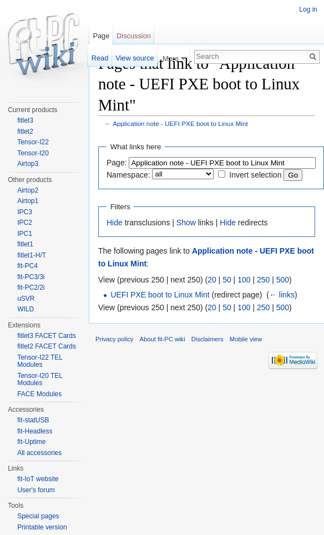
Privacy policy (114, 339)
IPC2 (24, 222)
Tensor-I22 (33, 142)
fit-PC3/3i (30, 277)
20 (211, 279)
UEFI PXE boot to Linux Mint (159, 294)
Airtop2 (27, 190)
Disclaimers (207, 339)
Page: (117, 162)
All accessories (39, 453)
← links (282, 294)
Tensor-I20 (33, 153)
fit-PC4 (27, 266)
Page (101, 36)
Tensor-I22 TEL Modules (39, 361)
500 (282, 279)
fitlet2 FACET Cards (46, 346)
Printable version (42, 527)
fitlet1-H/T (31, 255)
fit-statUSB (33, 420)
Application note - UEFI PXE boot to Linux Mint (180, 123)
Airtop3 (27, 164)
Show (186, 222)
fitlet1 (25, 244)
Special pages (38, 516)
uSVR (25, 298)
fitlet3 (25, 120)
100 (243, 279)
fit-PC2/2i (30, 287)
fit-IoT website (37, 479)
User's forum (36, 490)
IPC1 (24, 234)
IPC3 (24, 212)
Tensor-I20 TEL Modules (39, 379)
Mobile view (246, 339)
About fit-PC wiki (162, 339)
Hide (115, 222)
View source (134, 58)
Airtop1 (27, 201)
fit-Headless (34, 431)
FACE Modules (39, 394)
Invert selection (255, 174)
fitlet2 (25, 131)
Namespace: (128, 174)
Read (100, 58)
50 (226, 279)
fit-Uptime (31, 442)
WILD (25, 309)
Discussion (134, 36)
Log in (308, 9)
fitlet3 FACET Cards (46, 336)
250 (263, 279)
